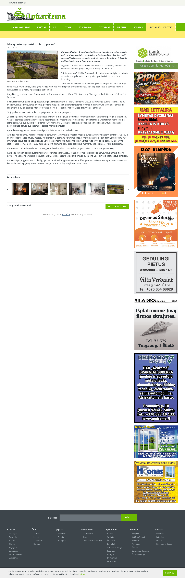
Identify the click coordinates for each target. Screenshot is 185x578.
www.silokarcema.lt (17, 2)
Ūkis (55, 27)
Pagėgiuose (13, 547)
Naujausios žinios (20, 27)
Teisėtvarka (85, 27)
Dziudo (159, 540)
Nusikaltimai (88, 533)
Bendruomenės (15, 554)
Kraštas (41, 27)
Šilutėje (12, 544)
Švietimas (111, 540)
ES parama (13, 558)
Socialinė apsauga (114, 547)
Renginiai (135, 533)
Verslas (36, 533)
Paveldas (135, 540)
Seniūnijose (13, 551)
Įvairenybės (112, 558)
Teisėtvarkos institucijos (92, 540)
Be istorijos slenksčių (140, 551)
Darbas (37, 544)
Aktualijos (13, 533)
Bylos (85, 537)
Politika (12, 540)
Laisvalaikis (111, 544)
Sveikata (110, 537)
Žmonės (135, 547)
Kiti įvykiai (62, 540)
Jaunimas (111, 551)
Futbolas (159, 537)
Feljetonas (136, 544)
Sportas (138, 27)
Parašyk (66, 214)
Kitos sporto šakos (164, 544)
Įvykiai (68, 27)
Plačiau (81, 574)
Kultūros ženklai (138, 537)
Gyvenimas (104, 27)
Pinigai (36, 537)
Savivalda (13, 537)
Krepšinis (160, 533)
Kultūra (121, 27)
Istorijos (110, 554)
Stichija (61, 537)
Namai (110, 533)
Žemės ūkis (38, 540)
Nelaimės (62, 533)
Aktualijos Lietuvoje (161, 27)
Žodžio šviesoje (138, 554)
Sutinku (169, 572)
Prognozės (111, 561)
